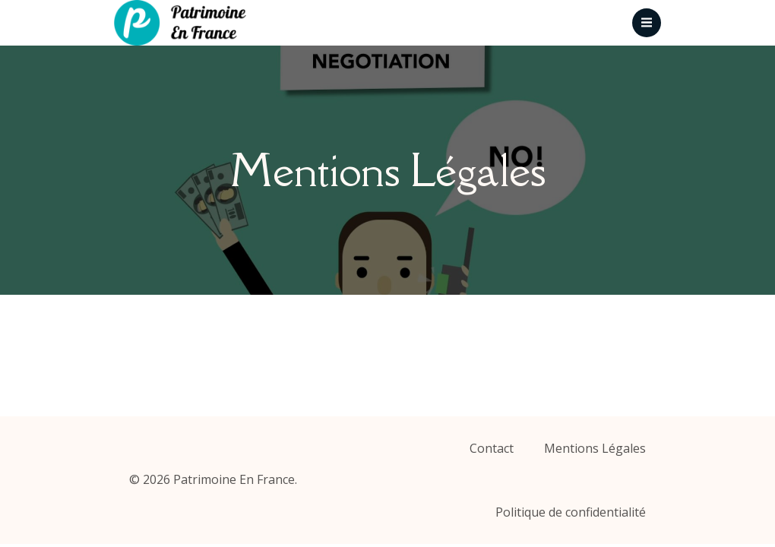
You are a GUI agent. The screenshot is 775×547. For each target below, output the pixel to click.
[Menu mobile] (646, 22)
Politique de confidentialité (570, 512)
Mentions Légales (595, 448)
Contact (492, 448)
